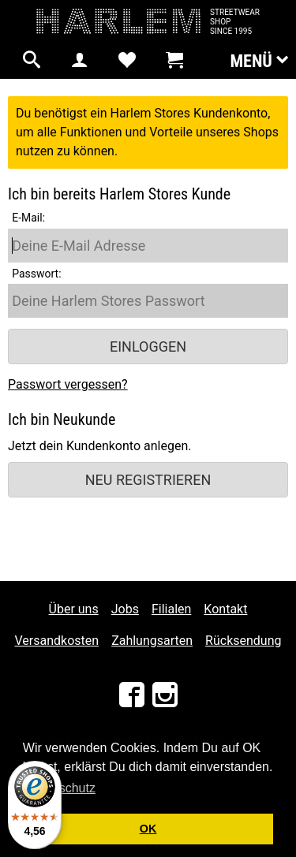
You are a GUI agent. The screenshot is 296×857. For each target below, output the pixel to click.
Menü (259, 60)
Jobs (125, 609)
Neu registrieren (148, 479)
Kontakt (225, 609)
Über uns (74, 609)
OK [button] (148, 828)
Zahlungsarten (152, 640)
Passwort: (36, 273)
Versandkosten (57, 640)
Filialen (171, 609)
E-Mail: (28, 217)
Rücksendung (243, 640)
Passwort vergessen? (68, 384)
